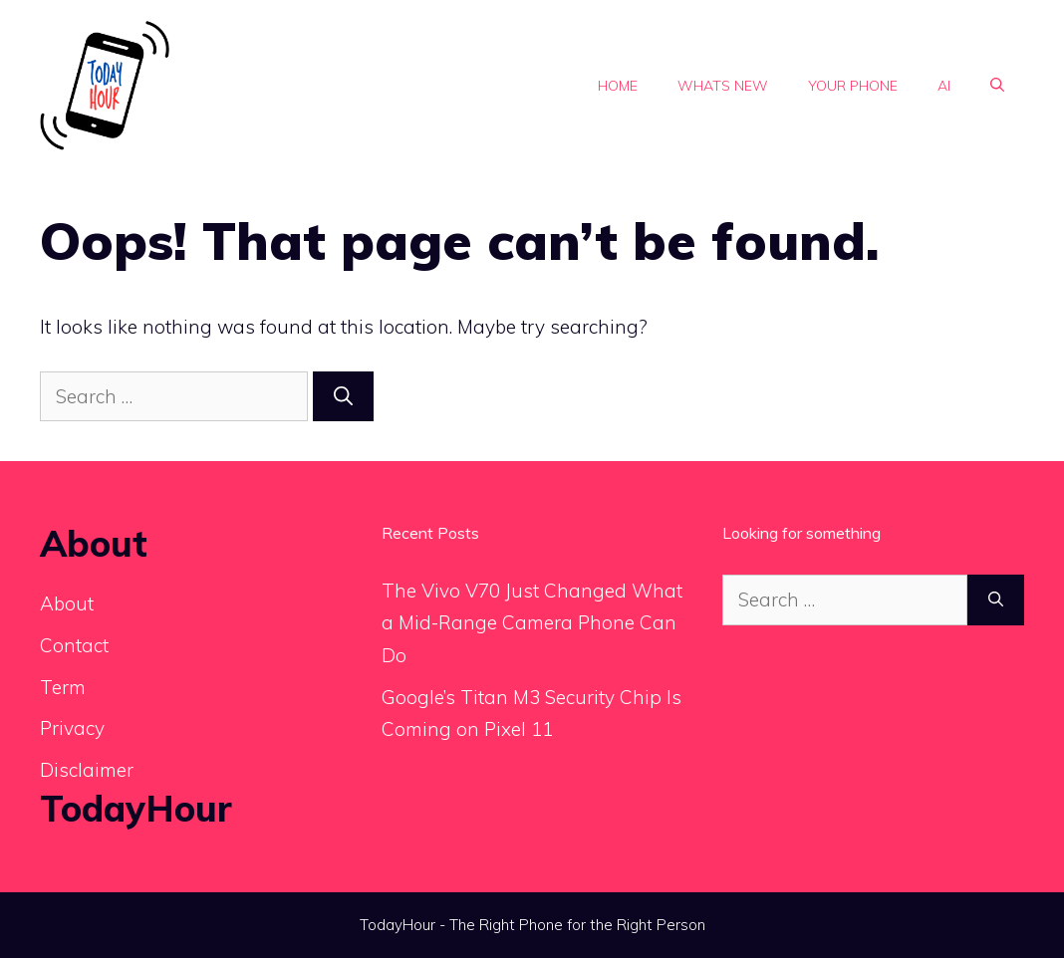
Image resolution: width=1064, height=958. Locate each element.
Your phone (853, 86)
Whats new (722, 86)
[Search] (343, 396)
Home (618, 86)
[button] (997, 86)
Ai (943, 86)
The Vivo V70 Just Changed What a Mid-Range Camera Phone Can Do (532, 623)
